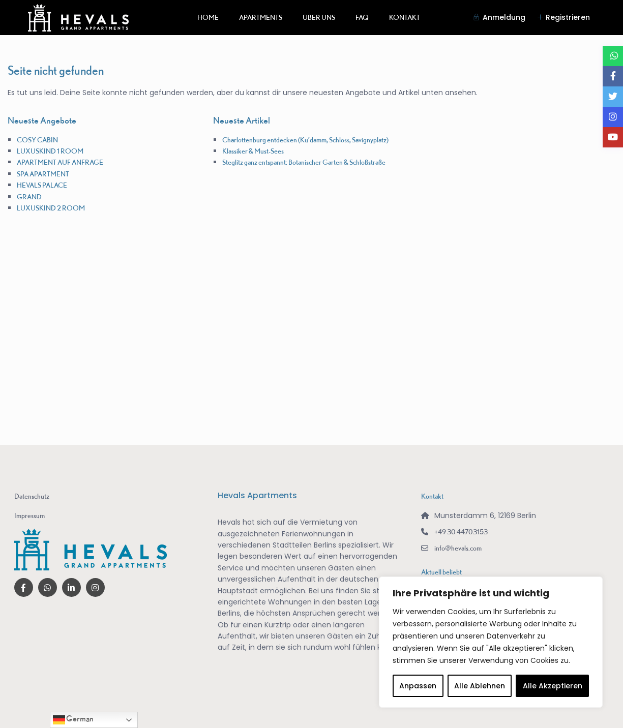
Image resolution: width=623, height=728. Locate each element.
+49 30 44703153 (461, 532)
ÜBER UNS (319, 17)
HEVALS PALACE (42, 185)
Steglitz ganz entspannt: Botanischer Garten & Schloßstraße (303, 162)
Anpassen (417, 686)
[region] (491, 642)
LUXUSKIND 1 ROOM (50, 151)
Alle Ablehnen (479, 686)
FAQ (362, 17)
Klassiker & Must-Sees (253, 151)
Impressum (29, 515)
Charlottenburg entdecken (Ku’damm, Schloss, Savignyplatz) (305, 140)
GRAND (29, 197)
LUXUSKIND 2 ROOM (51, 208)
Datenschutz (31, 496)
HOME (208, 17)
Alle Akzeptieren (552, 686)
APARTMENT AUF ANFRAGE (60, 162)
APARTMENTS (260, 17)
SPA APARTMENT (43, 174)
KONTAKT (404, 17)
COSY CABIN (37, 140)
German (73, 720)
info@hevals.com (458, 548)
